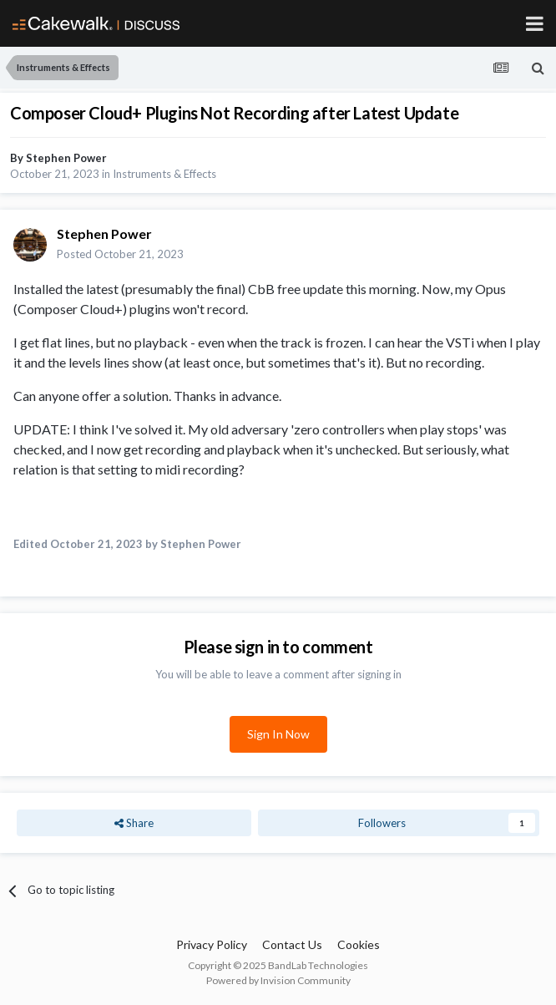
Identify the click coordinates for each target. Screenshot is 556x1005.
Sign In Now (278, 734)
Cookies (358, 944)
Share (134, 822)
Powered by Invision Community (278, 980)
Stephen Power (66, 158)
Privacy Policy (211, 944)
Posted (120, 254)
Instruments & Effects (164, 173)
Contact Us (292, 944)
